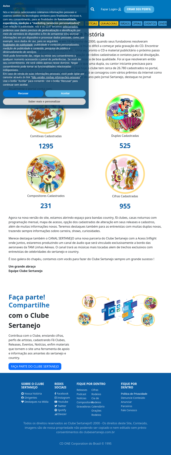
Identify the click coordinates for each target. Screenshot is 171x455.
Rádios (125, 23)
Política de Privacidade (134, 393)
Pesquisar (45, 23)
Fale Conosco (129, 410)
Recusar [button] (23, 439)
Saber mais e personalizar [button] (44, 447)
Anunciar (126, 402)
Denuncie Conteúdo (133, 398)
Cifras (137, 23)
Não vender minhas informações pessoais (56, 423)
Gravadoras (108, 23)
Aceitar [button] (65, 439)
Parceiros (126, 406)
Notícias (91, 23)
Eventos (150, 23)
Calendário (98, 406)
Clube (16, 23)
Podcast (77, 23)
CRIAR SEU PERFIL (139, 9)
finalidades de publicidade (18, 391)
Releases (61, 23)
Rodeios (96, 394)
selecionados (70, 373)
